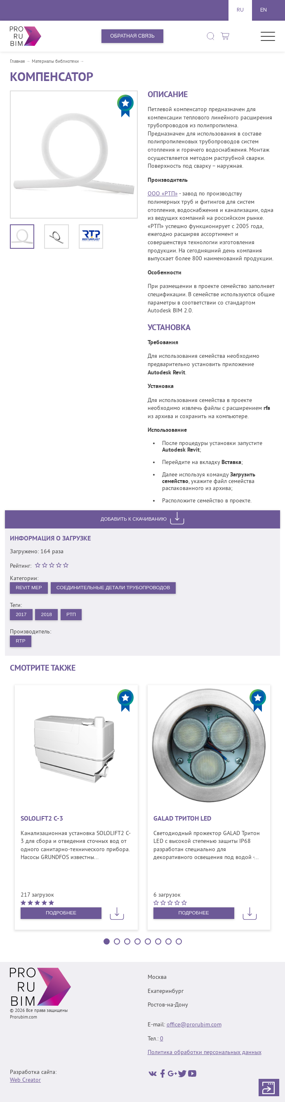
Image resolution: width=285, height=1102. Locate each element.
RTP (21, 641)
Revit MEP (29, 587)
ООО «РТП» (163, 194)
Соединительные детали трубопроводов (115, 587)
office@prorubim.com (194, 1024)
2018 (47, 614)
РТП (72, 614)
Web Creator (25, 1080)
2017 (21, 614)
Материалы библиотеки (55, 61)
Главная (17, 61)
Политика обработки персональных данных (204, 1052)
